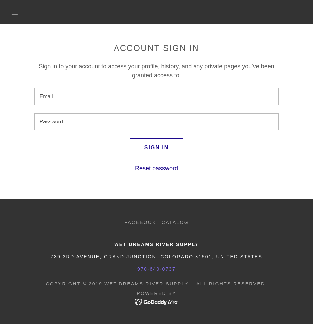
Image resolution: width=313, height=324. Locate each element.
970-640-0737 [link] (156, 269)
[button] (15, 12)
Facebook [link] (140, 222)
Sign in (156, 147)
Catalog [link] (175, 222)
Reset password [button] (156, 168)
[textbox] (156, 96)
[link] (156, 301)
